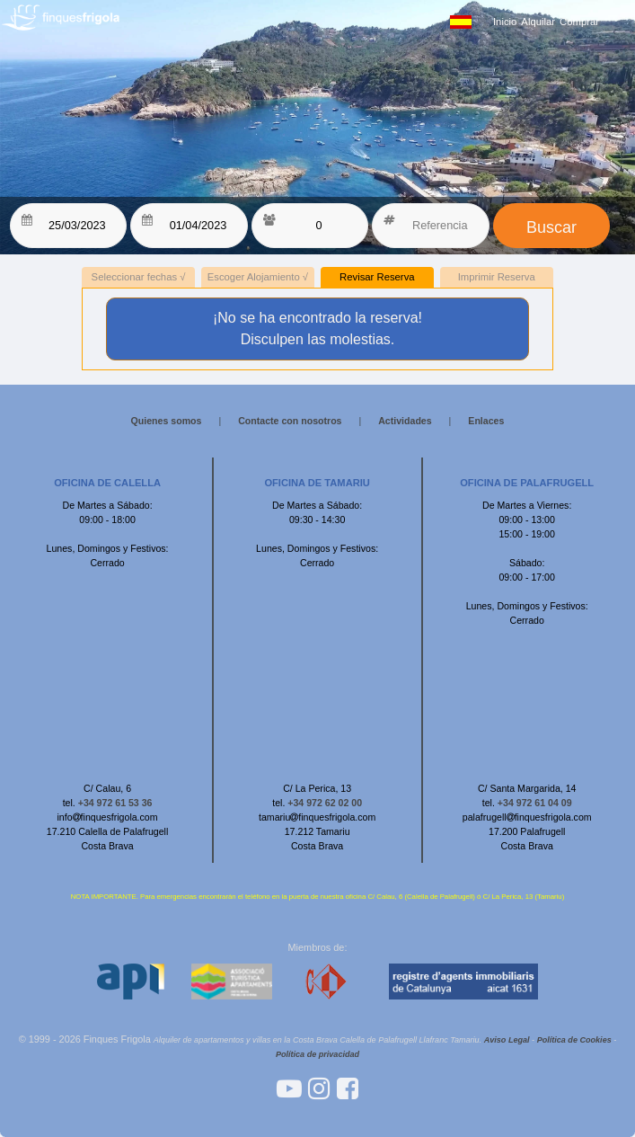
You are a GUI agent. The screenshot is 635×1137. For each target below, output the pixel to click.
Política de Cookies (574, 1039)
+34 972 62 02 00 (324, 802)
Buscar (551, 227)
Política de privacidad (317, 1054)
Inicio (504, 21)
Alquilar (538, 21)
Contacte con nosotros (289, 420)
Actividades (404, 420)
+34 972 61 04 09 (535, 802)
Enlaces (486, 420)
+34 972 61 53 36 (115, 802)
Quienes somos (166, 420)
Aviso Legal (507, 1039)
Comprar (579, 21)
